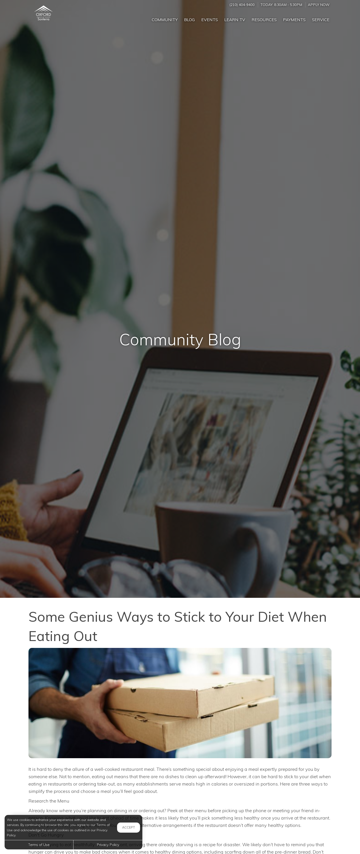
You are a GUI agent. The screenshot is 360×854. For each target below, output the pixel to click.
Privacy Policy (108, 844)
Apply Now (318, 5)
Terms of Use (39, 844)
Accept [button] (128, 827)
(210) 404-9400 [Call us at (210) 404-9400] (242, 5)
